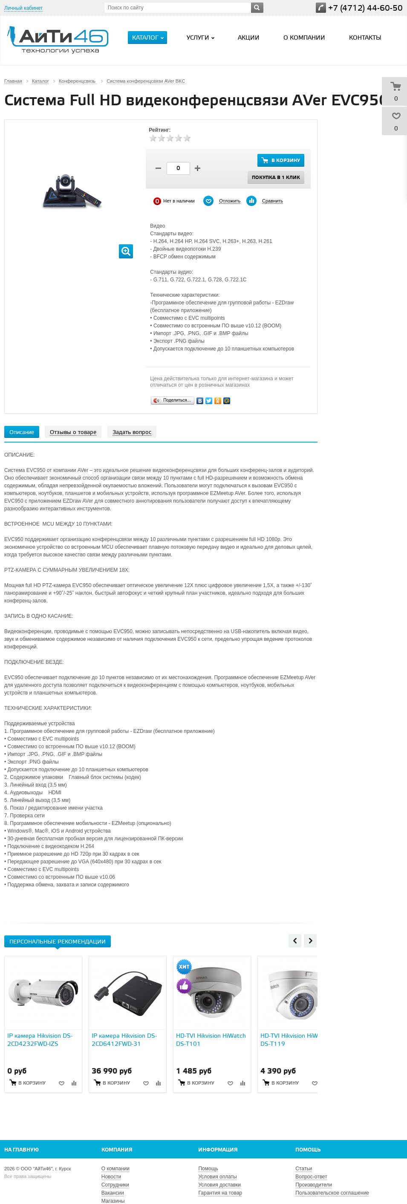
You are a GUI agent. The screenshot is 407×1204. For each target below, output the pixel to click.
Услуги (201, 38)
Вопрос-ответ (311, 1177)
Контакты (365, 38)
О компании (304, 38)
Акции (249, 38)
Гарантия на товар (220, 1193)
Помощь (307, 1150)
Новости (111, 1177)
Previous (295, 940)
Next (310, 940)
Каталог (149, 38)
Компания (117, 1150)
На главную (21, 1150)
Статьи (303, 1169)
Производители (313, 1185)
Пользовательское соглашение (332, 1193)
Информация (218, 1150)
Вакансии (112, 1193)
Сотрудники (115, 1185)
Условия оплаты (217, 1177)
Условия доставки (219, 1185)
